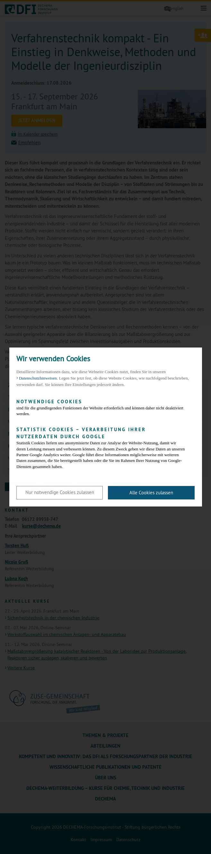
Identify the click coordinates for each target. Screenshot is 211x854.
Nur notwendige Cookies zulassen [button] (59, 492)
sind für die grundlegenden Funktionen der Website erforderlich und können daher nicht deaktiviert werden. (100, 407)
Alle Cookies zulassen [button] (151, 493)
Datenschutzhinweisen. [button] (38, 378)
